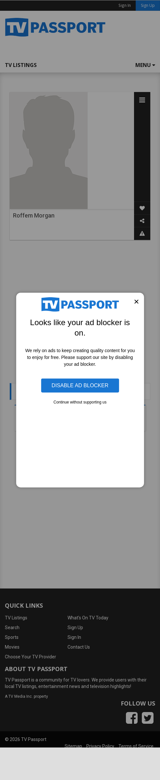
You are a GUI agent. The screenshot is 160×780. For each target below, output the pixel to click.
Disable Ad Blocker (80, 385)
